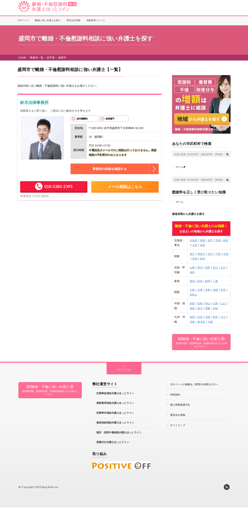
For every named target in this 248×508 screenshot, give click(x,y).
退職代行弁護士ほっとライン (112, 442)
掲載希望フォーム (95, 20)
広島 (216, 303)
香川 (203, 307)
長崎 (208, 316)
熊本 (216, 316)
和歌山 (196, 294)
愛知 (192, 280)
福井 (195, 271)
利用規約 (175, 394)
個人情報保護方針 (181, 405)
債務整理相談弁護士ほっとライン (115, 403)
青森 (203, 239)
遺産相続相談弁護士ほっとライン (115, 423)
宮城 (219, 239)
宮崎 (195, 321)
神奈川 (202, 253)
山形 (197, 244)
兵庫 (200, 289)
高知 (219, 307)
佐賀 (200, 316)
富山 (216, 267)
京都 (208, 289)
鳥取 (192, 303)
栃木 (205, 258)
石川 (224, 267)
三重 (216, 280)
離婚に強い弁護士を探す (47, 20)
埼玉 (211, 253)
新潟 (200, 267)
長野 (208, 267)
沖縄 (214, 321)
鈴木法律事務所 (34, 102)
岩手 (211, 239)
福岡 (192, 316)
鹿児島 (204, 321)
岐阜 (200, 280)
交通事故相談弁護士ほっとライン (115, 393)
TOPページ (23, 20)
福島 (205, 244)
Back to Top (124, 370)
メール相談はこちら (125, 186)
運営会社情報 (73, 20)
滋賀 (216, 289)
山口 (224, 303)
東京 (192, 253)
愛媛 (211, 307)
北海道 (193, 239)
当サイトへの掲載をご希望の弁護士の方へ (196, 384)
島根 (200, 303)
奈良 (224, 289)
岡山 (208, 303)
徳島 (195, 307)
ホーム (180, 201)
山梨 (192, 267)
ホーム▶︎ (181, 166)
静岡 (208, 280)
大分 (224, 316)
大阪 (192, 289)
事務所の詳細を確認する (110, 168)
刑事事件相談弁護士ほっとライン (115, 413)
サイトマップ (178, 425)
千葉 (219, 253)
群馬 (197, 258)
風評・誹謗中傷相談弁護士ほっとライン (119, 432)
